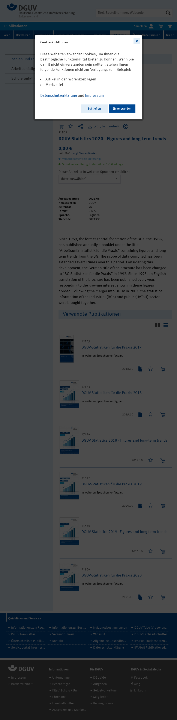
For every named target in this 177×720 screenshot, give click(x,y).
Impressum (94, 96)
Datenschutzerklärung (58, 96)
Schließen (94, 108)
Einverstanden (121, 108)
